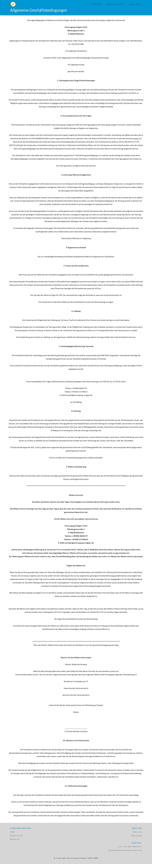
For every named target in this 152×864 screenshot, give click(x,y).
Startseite (96, 4)
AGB (12, 832)
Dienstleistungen (115, 4)
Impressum (136, 836)
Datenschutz (16, 836)
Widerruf (14, 839)
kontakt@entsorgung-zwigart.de (125, 850)
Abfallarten (135, 4)
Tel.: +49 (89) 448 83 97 (130, 847)
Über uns (137, 832)
